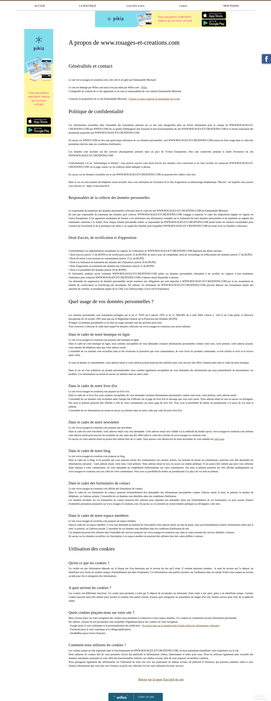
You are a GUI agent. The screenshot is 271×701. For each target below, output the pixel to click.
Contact (183, 6)
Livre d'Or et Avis (136, 6)
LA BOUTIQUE (87, 6)
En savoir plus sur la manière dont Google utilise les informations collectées (180, 625)
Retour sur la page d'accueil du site (161, 679)
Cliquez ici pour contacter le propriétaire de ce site (154, 99)
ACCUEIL (39, 6)
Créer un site (146, 696)
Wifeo (144, 87)
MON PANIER (231, 6)
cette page (219, 439)
